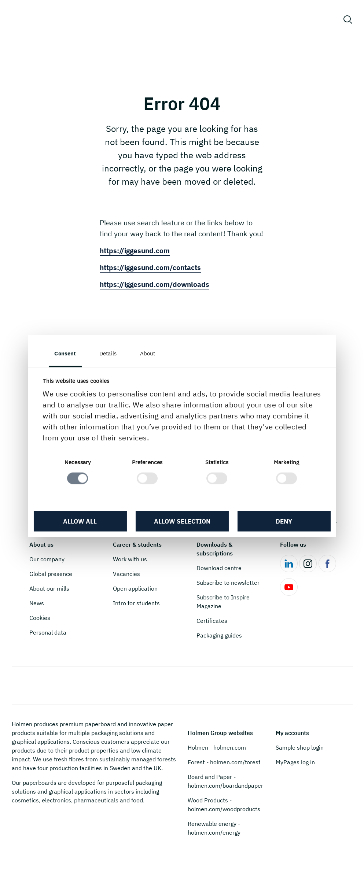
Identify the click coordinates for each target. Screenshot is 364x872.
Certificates (211, 620)
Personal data (47, 632)
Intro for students (136, 603)
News (36, 603)
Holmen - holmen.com (217, 747)
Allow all (81, 522)
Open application (135, 588)
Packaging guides (219, 635)
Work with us (130, 559)
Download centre (219, 568)
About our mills (49, 588)
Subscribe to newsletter (228, 582)
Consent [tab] (67, 353)
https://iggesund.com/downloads (157, 284)
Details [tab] (109, 353)
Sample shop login (300, 747)
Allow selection (182, 522)
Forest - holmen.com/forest (224, 762)
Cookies (39, 617)
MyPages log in (295, 762)
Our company (47, 559)
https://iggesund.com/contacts (153, 267)
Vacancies (126, 573)
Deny (283, 522)
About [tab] (149, 353)
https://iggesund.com (136, 250)
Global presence (50, 573)
